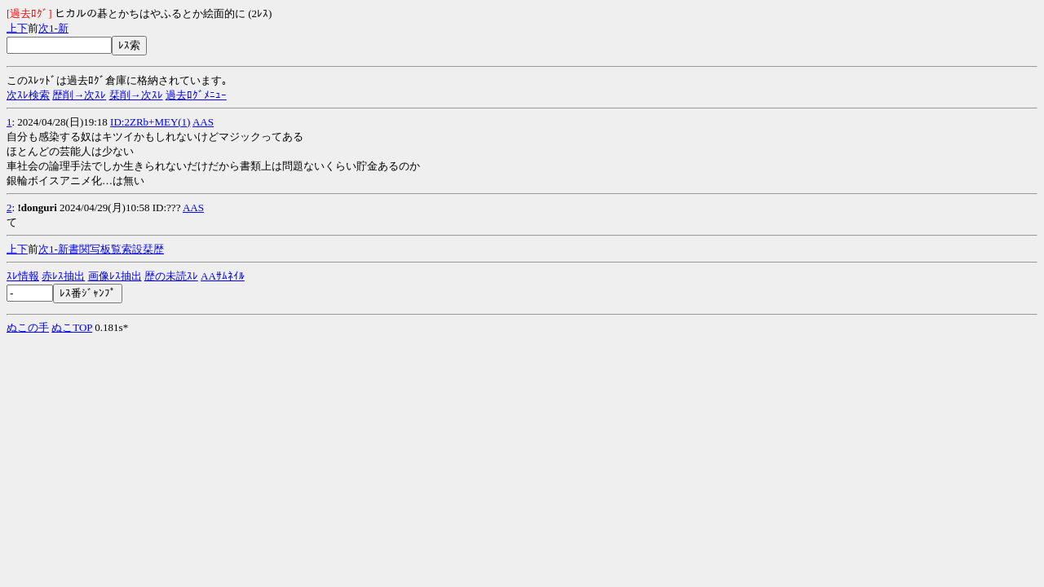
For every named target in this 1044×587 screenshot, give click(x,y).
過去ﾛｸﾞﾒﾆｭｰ (196, 95)
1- (53, 28)
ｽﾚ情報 (23, 276)
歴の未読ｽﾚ (171, 276)
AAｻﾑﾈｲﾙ (223, 276)
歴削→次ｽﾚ (79, 95)
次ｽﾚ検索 (28, 95)
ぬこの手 (28, 327)
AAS (203, 122)
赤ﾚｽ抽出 (63, 276)
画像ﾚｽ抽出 (115, 276)
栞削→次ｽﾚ (136, 95)
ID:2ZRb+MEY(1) (150, 122)
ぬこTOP (71, 327)
